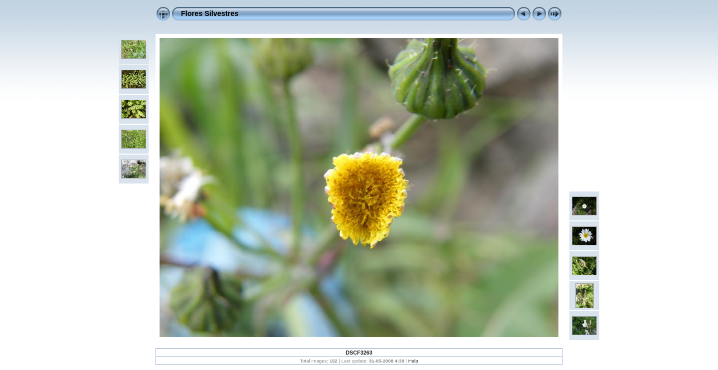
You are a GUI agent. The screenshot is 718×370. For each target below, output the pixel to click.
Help (413, 361)
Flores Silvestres (209, 13)
